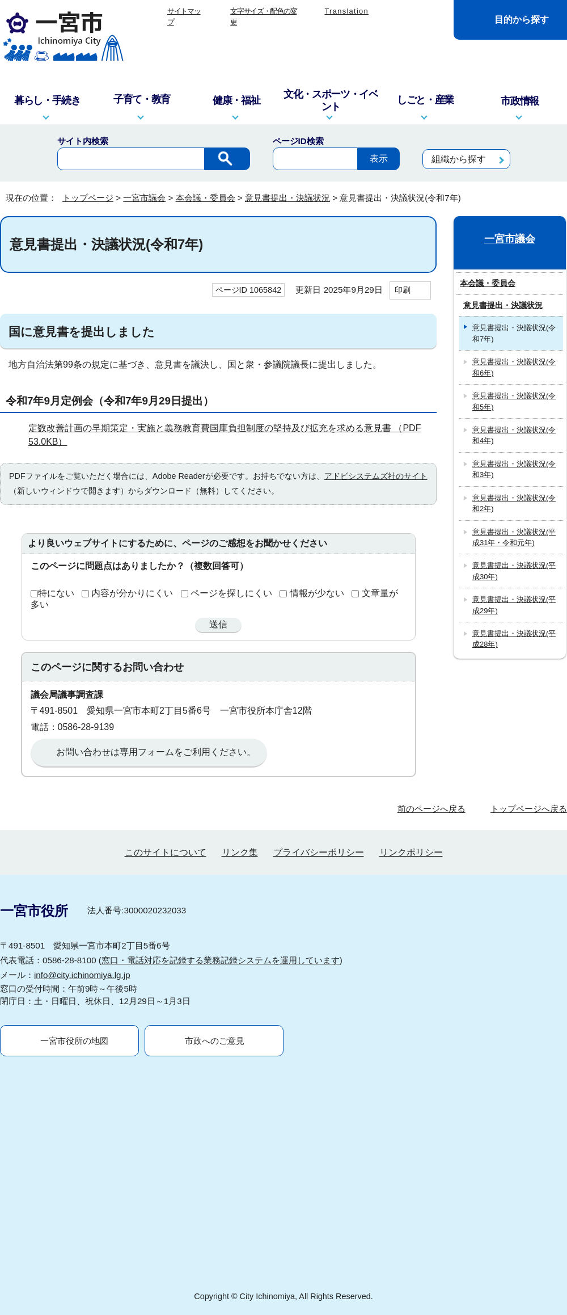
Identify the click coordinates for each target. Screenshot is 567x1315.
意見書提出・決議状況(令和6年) (514, 367)
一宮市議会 (144, 198)
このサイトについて (165, 852)
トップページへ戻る (528, 809)
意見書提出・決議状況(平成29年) (514, 604)
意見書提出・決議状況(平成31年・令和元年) (514, 537)
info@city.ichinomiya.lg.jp (82, 975)
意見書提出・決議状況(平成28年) (514, 638)
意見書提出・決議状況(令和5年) (514, 401)
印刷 (403, 289)
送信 (218, 624)
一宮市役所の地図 (74, 1041)
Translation (346, 11)
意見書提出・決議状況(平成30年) (514, 570)
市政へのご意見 (214, 1041)
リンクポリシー (411, 852)
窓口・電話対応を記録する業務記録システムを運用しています (220, 960)
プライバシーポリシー (318, 852)
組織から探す (458, 159)
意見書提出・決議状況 (287, 198)
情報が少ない (317, 593)
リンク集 (240, 852)
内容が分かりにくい (132, 593)
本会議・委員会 (205, 198)
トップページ (87, 198)
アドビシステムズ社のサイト (376, 476)
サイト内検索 (82, 141)
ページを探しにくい (231, 593)
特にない (56, 593)
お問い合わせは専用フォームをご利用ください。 (156, 752)
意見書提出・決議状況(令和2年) (514, 503)
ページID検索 (298, 141)
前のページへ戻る (431, 809)
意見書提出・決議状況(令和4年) (514, 435)
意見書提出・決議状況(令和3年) (514, 469)
